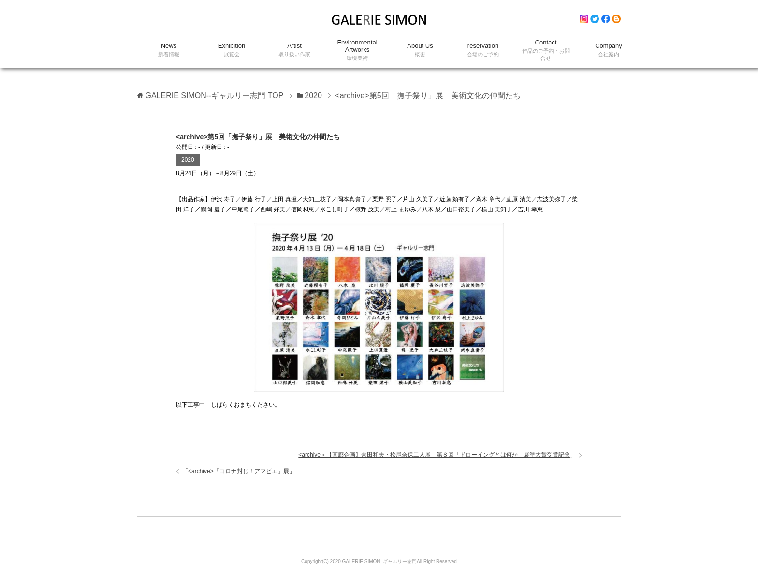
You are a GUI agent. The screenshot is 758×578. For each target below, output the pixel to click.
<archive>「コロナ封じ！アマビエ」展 (238, 471)
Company (608, 50)
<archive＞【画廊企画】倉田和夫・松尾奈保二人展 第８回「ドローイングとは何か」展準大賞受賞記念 (434, 454)
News (169, 50)
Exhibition (231, 50)
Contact (546, 50)
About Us (420, 50)
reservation (483, 50)
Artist (294, 50)
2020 (187, 159)
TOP (214, 95)
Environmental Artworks (357, 50)
